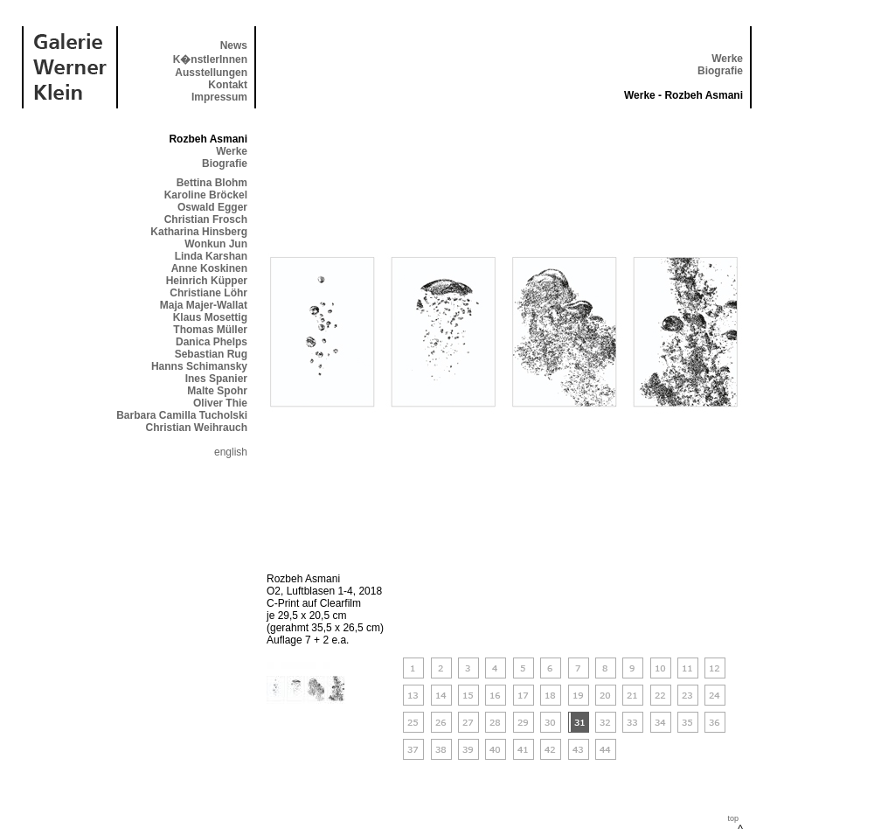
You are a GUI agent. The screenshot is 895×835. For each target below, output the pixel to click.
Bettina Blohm (212, 183)
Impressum (219, 97)
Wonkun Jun (215, 244)
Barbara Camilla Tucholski (181, 415)
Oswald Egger (212, 207)
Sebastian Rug (211, 354)
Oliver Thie (220, 403)
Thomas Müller (210, 330)
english (230, 452)
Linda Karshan (211, 256)
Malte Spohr (217, 391)
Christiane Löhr (208, 293)
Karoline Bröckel (205, 195)
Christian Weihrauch (196, 427)
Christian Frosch (205, 219)
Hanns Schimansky (199, 366)
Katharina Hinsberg (198, 232)
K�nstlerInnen (210, 59)
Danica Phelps (211, 342)
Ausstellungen (211, 72)
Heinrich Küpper (206, 281)
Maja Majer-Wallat (203, 305)
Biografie (720, 71)
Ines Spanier (216, 378)
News (233, 45)
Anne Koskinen (209, 268)
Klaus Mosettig (210, 317)
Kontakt (227, 85)
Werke (727, 58)
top (733, 818)
